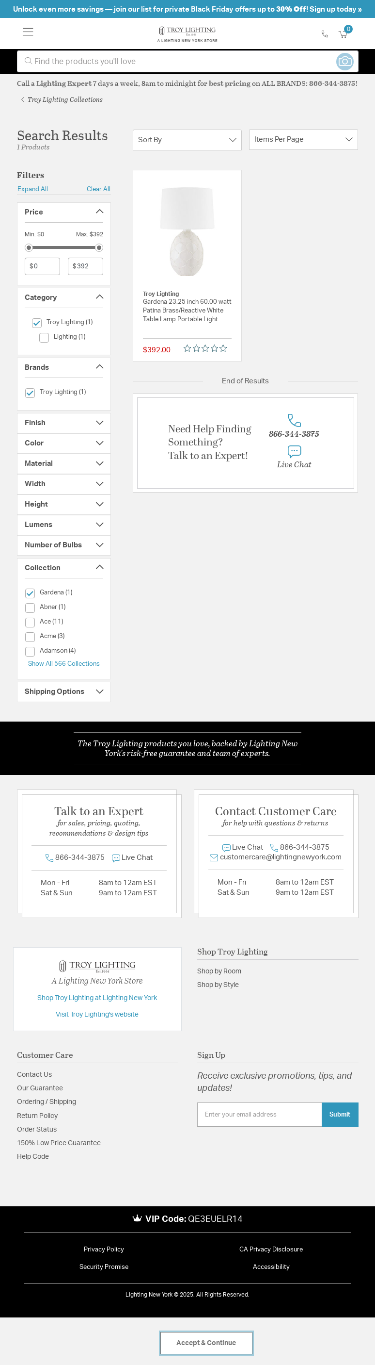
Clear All (98, 189)
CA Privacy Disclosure (271, 1250)
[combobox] (188, 61)
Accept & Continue (206, 1343)
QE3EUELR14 (215, 1219)
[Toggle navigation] (28, 33)
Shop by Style (218, 985)
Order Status (37, 1129)
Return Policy (37, 1116)
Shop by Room (219, 971)
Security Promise (103, 1267)
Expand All (32, 189)
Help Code (33, 1156)
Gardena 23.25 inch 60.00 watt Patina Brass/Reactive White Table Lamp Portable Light (187, 311)
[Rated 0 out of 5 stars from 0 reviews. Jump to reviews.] (208, 348)
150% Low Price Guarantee (59, 1143)
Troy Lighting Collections (62, 99)
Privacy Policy (104, 1250)
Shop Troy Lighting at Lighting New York (97, 998)
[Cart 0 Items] (348, 34)
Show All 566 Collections (64, 663)
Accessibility (271, 1267)
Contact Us (34, 1074)
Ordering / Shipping (46, 1102)
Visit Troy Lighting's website (97, 1014)
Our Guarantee (40, 1088)
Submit (339, 1114)
